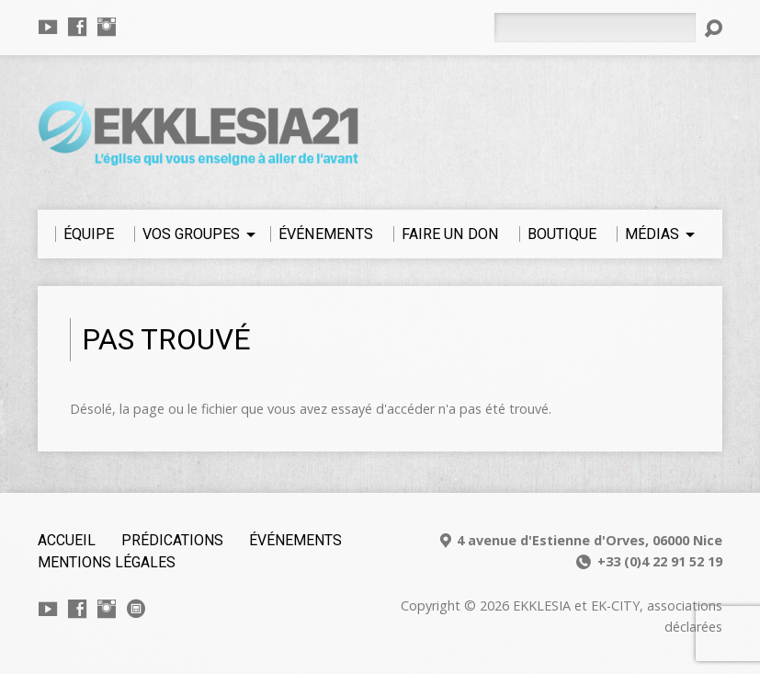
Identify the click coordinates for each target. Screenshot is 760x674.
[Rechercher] (594, 27)
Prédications (172, 540)
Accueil (67, 540)
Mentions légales (107, 562)
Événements (295, 540)
